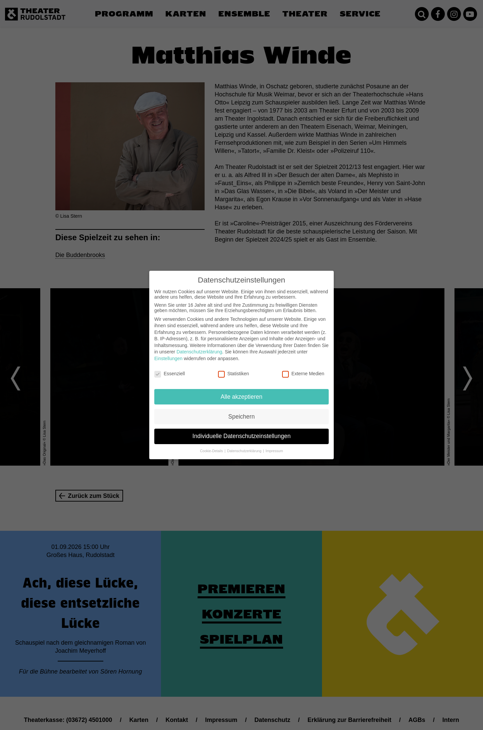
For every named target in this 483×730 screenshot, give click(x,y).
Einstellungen (168, 358)
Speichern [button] (241, 416)
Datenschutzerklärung (199, 351)
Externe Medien (303, 373)
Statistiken (233, 373)
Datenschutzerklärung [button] (244, 451)
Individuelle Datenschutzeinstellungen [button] (242, 436)
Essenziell (169, 373)
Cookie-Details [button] (212, 451)
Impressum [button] (274, 451)
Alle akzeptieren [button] (242, 396)
